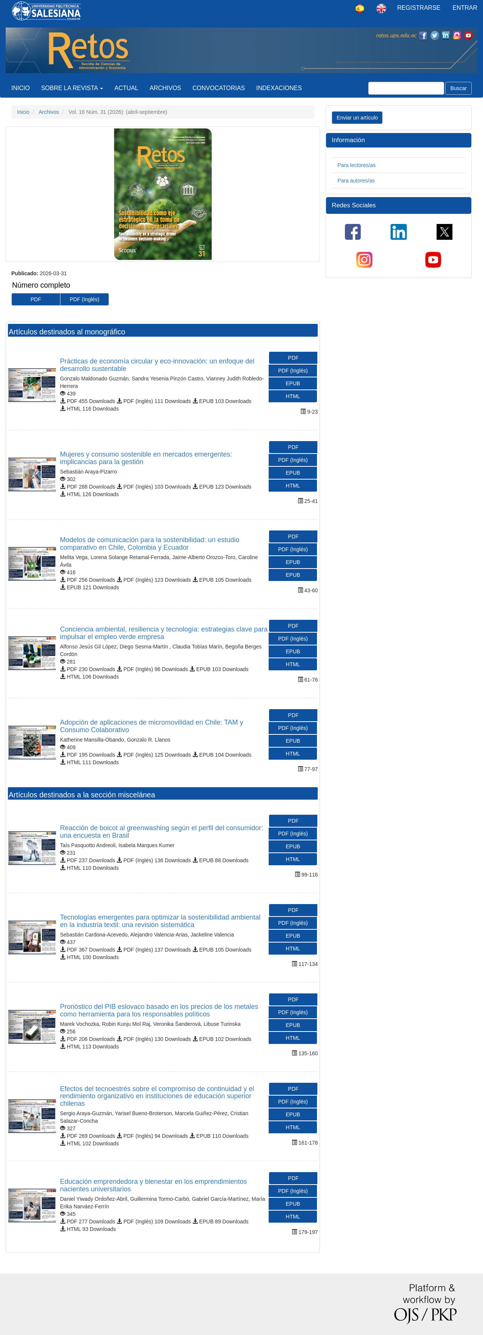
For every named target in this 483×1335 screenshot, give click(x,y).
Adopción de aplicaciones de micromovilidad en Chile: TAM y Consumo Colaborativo (151, 726)
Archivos (165, 88)
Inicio (20, 88)
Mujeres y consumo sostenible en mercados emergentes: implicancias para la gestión (146, 458)
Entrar (464, 8)
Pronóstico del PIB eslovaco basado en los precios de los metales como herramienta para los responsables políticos (159, 1010)
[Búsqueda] (406, 88)
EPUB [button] (293, 383)
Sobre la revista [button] (72, 88)
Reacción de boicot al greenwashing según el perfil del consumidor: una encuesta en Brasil (161, 831)
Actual (126, 88)
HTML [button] (293, 396)
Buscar (458, 88)
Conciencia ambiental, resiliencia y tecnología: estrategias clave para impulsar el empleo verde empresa (164, 633)
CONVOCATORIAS (218, 88)
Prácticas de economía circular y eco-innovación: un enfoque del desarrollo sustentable (157, 364)
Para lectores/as (356, 165)
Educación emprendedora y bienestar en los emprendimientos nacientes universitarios (153, 1185)
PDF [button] (36, 299)
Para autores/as (356, 181)
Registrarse (419, 8)
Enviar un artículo (357, 118)
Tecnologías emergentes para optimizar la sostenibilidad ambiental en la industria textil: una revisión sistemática (160, 921)
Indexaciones (279, 88)
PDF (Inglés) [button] (85, 299)
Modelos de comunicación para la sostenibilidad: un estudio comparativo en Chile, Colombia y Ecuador (149, 543)
